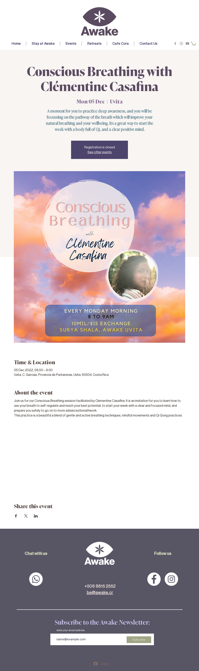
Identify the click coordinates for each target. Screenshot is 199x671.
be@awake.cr (100, 592)
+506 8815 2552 (100, 586)
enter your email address (70, 630)
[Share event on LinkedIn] (36, 516)
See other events (100, 152)
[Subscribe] (139, 639)
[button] (43, 43)
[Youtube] (187, 43)
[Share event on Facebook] (16, 516)
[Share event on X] (26, 516)
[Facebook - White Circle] (154, 579)
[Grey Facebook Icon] (175, 43)
